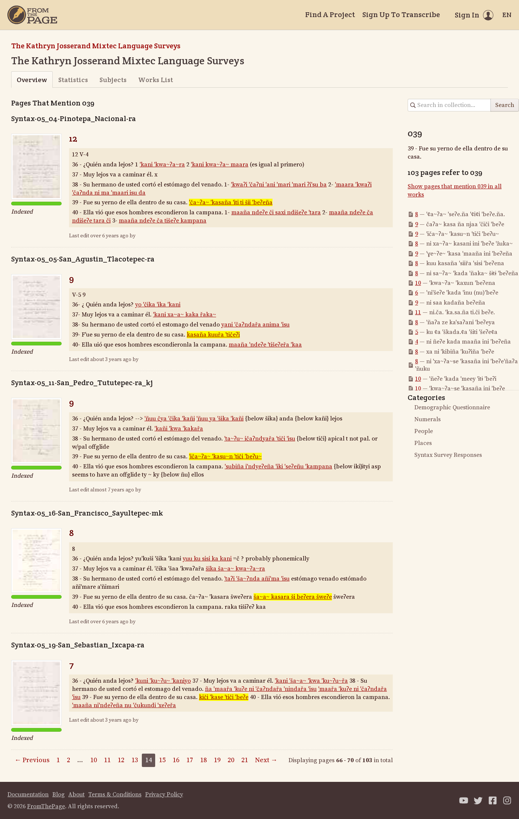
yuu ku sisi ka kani (207, 558)
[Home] (32, 15)
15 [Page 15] (162, 760)
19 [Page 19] (217, 760)
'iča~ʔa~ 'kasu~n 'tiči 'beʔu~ (225, 456)
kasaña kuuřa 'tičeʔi (213, 334)
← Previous (31, 760)
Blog (58, 794)
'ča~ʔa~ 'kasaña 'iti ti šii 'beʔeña (230, 202)
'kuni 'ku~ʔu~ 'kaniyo (163, 681)
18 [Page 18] (203, 760)
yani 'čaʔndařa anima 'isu (255, 324)
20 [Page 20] (231, 760)
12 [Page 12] (121, 760)
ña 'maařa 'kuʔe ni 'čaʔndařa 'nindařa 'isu (261, 689)
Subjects (113, 79)
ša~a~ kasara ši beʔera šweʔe (293, 597)
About (76, 794)
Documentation (28, 794)
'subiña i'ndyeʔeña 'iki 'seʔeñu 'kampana (278, 466)
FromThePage (46, 806)
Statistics (73, 79)
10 (418, 283)
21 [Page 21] (244, 760)
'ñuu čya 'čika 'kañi (169, 418)
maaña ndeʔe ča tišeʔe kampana (162, 220)
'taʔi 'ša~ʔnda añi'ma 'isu (257, 578)
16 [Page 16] (176, 760)
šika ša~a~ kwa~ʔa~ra (235, 568)
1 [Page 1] (58, 760)
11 (418, 312)
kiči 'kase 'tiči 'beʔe (223, 697)
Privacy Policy (164, 794)
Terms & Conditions (114, 794)
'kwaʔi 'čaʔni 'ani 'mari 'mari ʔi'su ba (279, 184)
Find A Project (330, 14)
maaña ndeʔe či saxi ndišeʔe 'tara (276, 212)
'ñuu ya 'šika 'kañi (220, 418)
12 (73, 138)
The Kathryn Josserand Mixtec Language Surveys (95, 46)
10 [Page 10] (93, 760)
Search (504, 105)
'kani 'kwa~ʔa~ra (162, 164)
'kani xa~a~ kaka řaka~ (184, 314)
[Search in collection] (449, 105)
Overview (32, 79)
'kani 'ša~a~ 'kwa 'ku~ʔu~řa (311, 681)
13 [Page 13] (134, 760)
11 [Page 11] (107, 760)
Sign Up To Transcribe (401, 14)
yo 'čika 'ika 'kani (157, 304)
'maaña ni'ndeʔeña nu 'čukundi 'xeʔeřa (124, 705)
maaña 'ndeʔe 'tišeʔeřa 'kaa (265, 344)
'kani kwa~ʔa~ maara (219, 164)
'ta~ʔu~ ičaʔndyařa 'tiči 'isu (259, 438)
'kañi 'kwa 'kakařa (178, 428)
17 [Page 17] (189, 760)
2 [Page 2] (68, 760)
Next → (266, 760)
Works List (155, 79)
